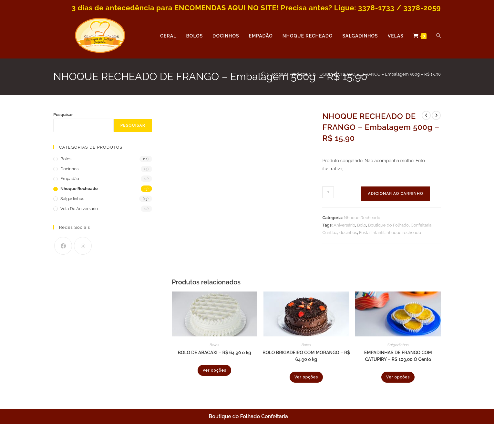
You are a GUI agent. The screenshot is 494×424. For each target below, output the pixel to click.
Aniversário (344, 225)
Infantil (378, 232)
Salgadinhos (398, 345)
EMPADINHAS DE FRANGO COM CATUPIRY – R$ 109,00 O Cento (398, 356)
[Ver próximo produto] (436, 115)
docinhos (348, 232)
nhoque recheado (403, 232)
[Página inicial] (263, 74)
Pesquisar (63, 114)
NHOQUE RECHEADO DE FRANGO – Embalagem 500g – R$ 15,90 (377, 74)
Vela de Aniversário (79, 208)
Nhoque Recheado (362, 217)
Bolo (361, 225)
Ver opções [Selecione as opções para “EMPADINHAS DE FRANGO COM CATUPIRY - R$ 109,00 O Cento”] (398, 377)
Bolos (214, 345)
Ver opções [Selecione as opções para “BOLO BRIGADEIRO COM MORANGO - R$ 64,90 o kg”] (306, 377)
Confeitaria (421, 225)
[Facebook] (63, 246)
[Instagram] (83, 246)
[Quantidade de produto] (328, 192)
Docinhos (69, 168)
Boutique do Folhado (388, 225)
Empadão (69, 178)
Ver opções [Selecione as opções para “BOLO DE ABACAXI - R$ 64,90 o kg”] (214, 370)
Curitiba (329, 232)
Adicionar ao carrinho (395, 193)
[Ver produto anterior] (426, 115)
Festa (364, 232)
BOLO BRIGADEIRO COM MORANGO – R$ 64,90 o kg (306, 356)
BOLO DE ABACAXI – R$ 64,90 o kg (214, 352)
